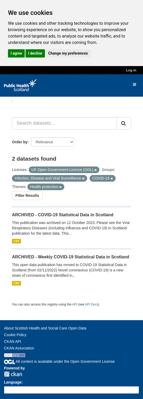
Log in (131, 70)
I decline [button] (35, 53)
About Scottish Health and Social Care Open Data (45, 328)
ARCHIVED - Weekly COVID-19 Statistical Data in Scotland (70, 257)
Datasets (25, 101)
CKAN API (12, 341)
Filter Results (27, 195)
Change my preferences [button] (68, 53)
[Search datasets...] (64, 123)
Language (13, 382)
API (74, 304)
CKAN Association (19, 348)
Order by (19, 142)
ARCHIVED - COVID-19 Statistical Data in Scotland (62, 215)
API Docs (91, 304)
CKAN (13, 374)
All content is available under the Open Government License (59, 361)
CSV (16, 241)
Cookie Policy (15, 335)
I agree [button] (16, 53)
